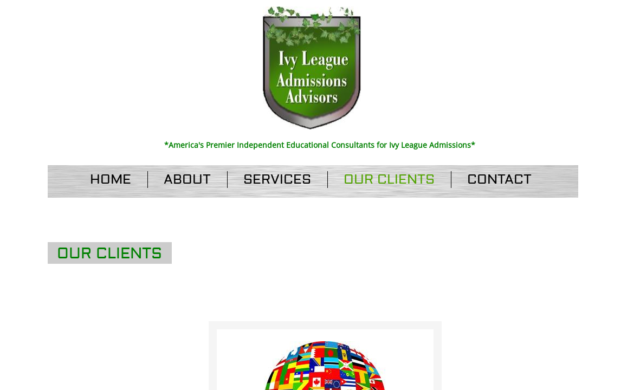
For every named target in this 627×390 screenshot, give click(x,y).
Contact (499, 179)
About (187, 179)
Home (110, 179)
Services (277, 179)
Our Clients (389, 179)
